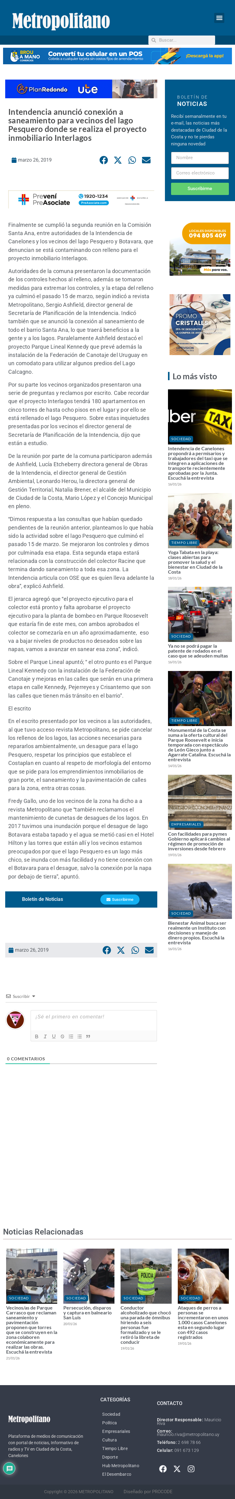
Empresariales (186, 824)
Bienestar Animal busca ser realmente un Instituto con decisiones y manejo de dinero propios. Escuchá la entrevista (197, 932)
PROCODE (162, 1491)
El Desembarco (116, 1474)
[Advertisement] (81, 1160)
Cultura (109, 1439)
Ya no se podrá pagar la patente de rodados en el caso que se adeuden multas (198, 650)
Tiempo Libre (184, 543)
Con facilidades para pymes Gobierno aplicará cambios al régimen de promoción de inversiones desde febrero (199, 841)
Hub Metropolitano (120, 1465)
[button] (219, 18)
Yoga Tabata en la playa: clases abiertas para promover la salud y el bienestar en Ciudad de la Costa (195, 562)
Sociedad (181, 439)
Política (109, 1422)
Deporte (110, 1457)
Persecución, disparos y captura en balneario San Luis (87, 1312)
